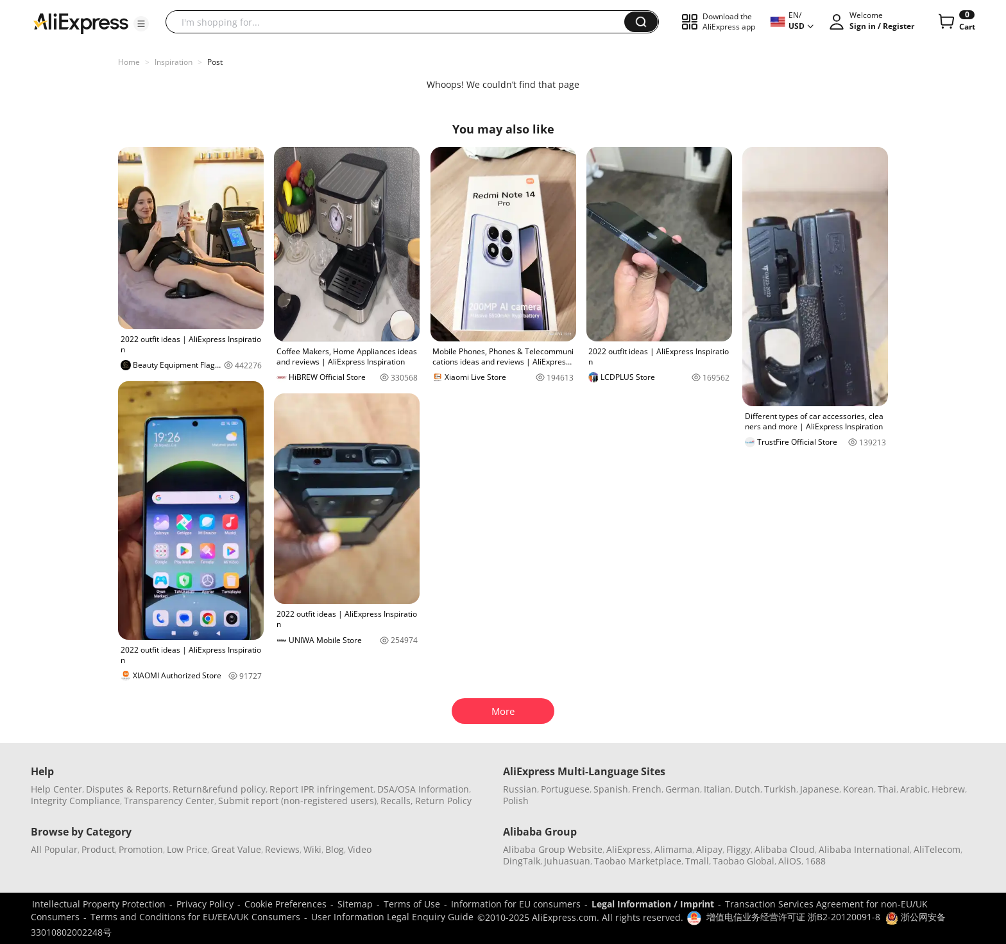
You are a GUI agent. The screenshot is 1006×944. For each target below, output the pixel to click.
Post (215, 61)
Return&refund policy (219, 789)
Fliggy (738, 849)
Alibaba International (864, 849)
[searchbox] (399, 22)
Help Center (56, 789)
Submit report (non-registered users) (297, 800)
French (646, 789)
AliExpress (628, 849)
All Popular (54, 849)
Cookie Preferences (285, 904)
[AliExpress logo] (81, 22)
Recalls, (396, 800)
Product (98, 849)
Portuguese (565, 789)
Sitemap (355, 904)
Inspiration (173, 61)
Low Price (187, 849)
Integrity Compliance (75, 800)
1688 (815, 861)
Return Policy (443, 800)
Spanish (610, 789)
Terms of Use (412, 904)
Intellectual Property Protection (99, 904)
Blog (334, 849)
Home (129, 61)
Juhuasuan (567, 861)
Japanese (819, 789)
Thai (887, 789)
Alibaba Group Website (552, 849)
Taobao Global (743, 861)
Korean (858, 789)
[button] (141, 23)
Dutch (747, 789)
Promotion (141, 849)
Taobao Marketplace (637, 861)
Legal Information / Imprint (653, 904)
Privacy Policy (205, 904)
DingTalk (521, 861)
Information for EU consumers (516, 904)
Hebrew (948, 789)
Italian (717, 789)
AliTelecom (937, 849)
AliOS (789, 861)
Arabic (914, 789)
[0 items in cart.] (955, 22)
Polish (516, 800)
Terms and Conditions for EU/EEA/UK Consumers (195, 917)
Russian (520, 789)
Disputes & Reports (127, 789)
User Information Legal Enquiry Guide (392, 917)
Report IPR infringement (321, 789)
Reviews (282, 849)
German (682, 789)
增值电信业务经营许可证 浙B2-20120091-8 (793, 917)
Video (359, 849)
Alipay (709, 849)
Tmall (697, 861)
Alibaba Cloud (784, 849)
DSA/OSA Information (423, 789)
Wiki (312, 849)
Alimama (673, 849)
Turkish (780, 789)
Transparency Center (169, 800)
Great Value (236, 849)
